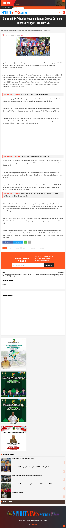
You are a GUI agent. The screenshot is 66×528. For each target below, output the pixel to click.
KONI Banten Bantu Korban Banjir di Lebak (34, 94)
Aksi (10, 248)
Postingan (15, 8)
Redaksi (45, 521)
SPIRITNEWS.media (33, 524)
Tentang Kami (21, 521)
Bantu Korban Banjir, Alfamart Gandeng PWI (35, 156)
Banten (17, 248)
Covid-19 (24, 248)
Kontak (28, 521)
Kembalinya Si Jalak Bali (17, 492)
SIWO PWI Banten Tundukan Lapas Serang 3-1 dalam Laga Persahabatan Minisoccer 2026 (32, 484)
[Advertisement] (33, 141)
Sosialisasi (42, 248)
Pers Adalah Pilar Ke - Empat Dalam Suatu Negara (23, 458)
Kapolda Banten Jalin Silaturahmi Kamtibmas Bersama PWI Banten (27, 475)
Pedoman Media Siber (36, 521)
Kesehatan (33, 248)
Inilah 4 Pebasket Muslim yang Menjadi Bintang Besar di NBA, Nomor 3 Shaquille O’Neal (31, 467)
